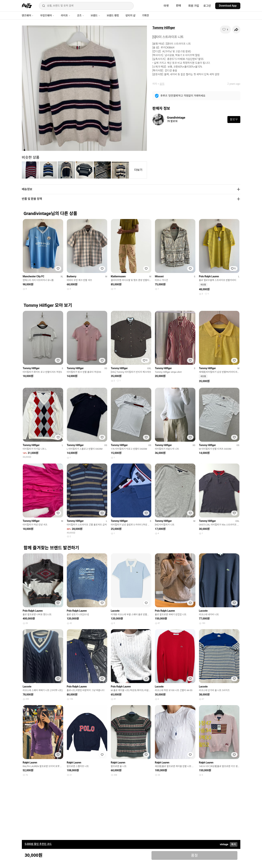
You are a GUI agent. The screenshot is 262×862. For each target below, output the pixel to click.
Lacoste (115, 610)
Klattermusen (118, 276)
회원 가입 (193, 5)
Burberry (71, 276)
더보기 (138, 170)
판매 (178, 5)
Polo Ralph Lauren (209, 276)
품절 (194, 855)
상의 (162, 83)
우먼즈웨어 (47, 15)
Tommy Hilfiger (163, 28)
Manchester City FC (33, 276)
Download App (228, 5)
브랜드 (95, 15)
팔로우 (234, 119)
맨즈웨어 (28, 15)
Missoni (159, 276)
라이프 (65, 15)
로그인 (207, 5)
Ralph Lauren (30, 762)
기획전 (145, 15)
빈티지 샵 (130, 15)
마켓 (166, 5)
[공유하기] (236, 29)
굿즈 (80, 15)
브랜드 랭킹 (113, 15)
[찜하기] (225, 30)
